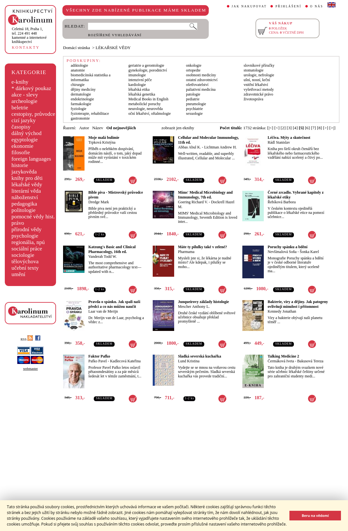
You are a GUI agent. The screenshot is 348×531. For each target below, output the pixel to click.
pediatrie (192, 99)
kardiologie (137, 84)
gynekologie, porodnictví (147, 70)
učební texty (25, 268)
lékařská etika (139, 89)
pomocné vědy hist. (33, 217)
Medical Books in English (148, 99)
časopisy (21, 127)
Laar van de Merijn (103, 311)
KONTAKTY (26, 47)
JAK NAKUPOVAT (249, 6)
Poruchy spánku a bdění (287, 247)
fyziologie (78, 108)
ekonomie (22, 146)
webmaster (30, 368)
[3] (289, 127)
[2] (283, 127)
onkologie (193, 65)
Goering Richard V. (193, 202)
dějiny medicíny (83, 89)
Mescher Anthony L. (194, 306)
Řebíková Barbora (282, 202)
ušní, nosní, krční (257, 80)
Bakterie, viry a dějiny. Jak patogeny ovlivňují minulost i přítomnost (298, 304)
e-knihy (20, 82)
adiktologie (79, 65)
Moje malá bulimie (103, 137)
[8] (319, 127)
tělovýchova (25, 261)
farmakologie (81, 104)
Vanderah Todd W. (102, 256)
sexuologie (194, 113)
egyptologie (25, 140)
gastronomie (80, 118)
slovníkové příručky (259, 65)
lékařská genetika (141, 94)
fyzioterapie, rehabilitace (90, 113)
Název (97, 127)
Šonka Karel (309, 251)
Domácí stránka (76, 47)
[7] (313, 127)
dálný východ (27, 133)
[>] (325, 127)
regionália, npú (28, 242)
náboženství (25, 197)
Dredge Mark (98, 202)
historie (20, 165)
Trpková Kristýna (102, 142)
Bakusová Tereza (310, 361)
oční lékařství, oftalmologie (149, 113)
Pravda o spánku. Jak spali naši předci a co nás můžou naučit (114, 304)
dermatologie (81, 94)
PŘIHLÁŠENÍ (288, 6)
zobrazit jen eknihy (177, 127)
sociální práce (27, 249)
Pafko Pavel (97, 361)
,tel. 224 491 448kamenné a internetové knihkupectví (29, 35)
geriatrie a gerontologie (146, 65)
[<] (276, 127)
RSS (26, 339)
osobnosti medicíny (201, 75)
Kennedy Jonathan (282, 311)
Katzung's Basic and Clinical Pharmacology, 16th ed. (112, 249)
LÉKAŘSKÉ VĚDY (113, 47)
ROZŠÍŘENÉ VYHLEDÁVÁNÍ (115, 35)
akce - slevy (25, 95)
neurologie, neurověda (145, 108)
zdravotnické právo (258, 94)
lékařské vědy (27, 184)
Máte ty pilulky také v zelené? (202, 247)
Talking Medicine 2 (283, 356)
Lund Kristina (188, 361)
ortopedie (193, 70)
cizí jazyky (24, 120)
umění (18, 274)
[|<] (270, 127)
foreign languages (31, 159)
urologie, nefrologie (259, 75)
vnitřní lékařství (256, 84)
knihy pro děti (27, 178)
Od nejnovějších (121, 127)
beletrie (20, 108)
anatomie (78, 70)
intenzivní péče (140, 80)
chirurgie (78, 84)
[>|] (332, 127)
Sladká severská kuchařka (199, 356)
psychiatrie (194, 108)
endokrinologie (82, 99)
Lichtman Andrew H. (220, 147)
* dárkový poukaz (31, 88)
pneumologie (196, 104)
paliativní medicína (200, 89)
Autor (84, 127)
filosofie (21, 152)
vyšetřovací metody (259, 89)
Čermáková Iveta (281, 361)
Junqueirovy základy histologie (203, 301)
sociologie (23, 255)
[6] (307, 127)
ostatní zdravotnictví (201, 80)
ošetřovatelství (197, 84)
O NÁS (316, 6)
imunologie (137, 75)
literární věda (26, 191)
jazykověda (24, 172)
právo (18, 223)
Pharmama (186, 251)
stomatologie (253, 70)
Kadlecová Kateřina (125, 361)
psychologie (25, 236)
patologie (193, 94)
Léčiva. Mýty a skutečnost (289, 137)
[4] (295, 127)
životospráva (253, 99)
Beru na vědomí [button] (315, 515)
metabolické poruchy (144, 104)
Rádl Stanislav (279, 142)
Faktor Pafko (99, 356)
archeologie (24, 101)
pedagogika (24, 204)
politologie (24, 210)
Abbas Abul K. (189, 147)
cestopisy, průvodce (33, 114)
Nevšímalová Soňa (282, 251)
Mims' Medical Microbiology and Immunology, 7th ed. (205, 194)
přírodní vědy (27, 229)
